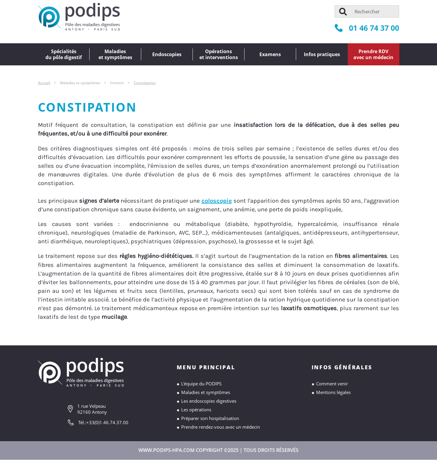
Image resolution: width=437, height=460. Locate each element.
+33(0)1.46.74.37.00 (107, 422)
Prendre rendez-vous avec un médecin (220, 427)
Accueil (44, 82)
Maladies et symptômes (205, 392)
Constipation (145, 82)
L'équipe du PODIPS (201, 384)
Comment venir (332, 384)
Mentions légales (333, 392)
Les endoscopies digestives (208, 401)
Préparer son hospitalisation (210, 418)
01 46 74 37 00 (367, 28)
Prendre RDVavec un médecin (373, 54)
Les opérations (196, 410)
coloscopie (216, 200)
